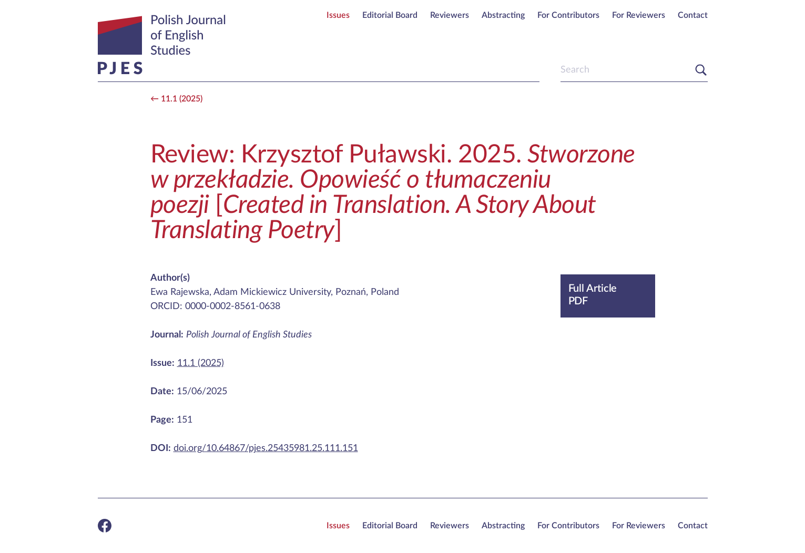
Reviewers (449, 15)
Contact (693, 15)
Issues (338, 15)
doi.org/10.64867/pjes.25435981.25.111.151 (266, 448)
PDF (607, 294)
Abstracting (503, 15)
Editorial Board (389, 15)
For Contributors (568, 15)
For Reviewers (638, 15)
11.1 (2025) (181, 99)
